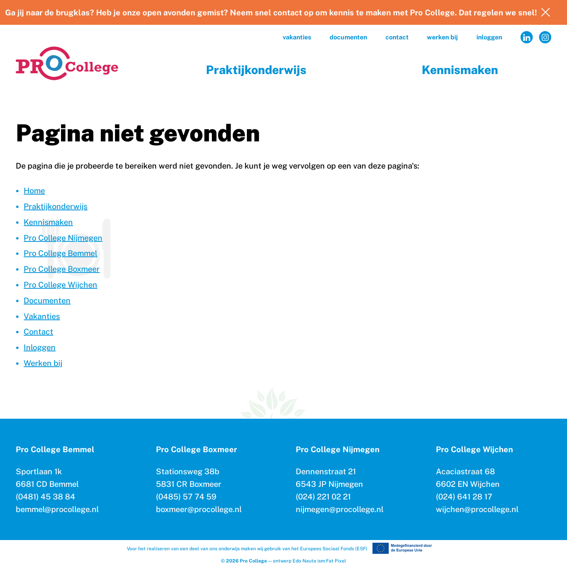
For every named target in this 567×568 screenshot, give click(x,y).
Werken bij (442, 37)
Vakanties (297, 37)
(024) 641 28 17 (464, 496)
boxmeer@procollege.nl (199, 509)
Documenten (348, 37)
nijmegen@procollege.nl (340, 509)
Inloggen (489, 37)
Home (34, 190)
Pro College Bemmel (60, 253)
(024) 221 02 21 (323, 496)
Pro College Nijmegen (63, 238)
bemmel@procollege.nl (57, 509)
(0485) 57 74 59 (186, 496)
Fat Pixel (336, 561)
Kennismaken (460, 70)
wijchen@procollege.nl (477, 509)
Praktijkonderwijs (256, 70)
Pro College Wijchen (60, 285)
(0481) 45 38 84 (45, 496)
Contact (397, 37)
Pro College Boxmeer (62, 269)
